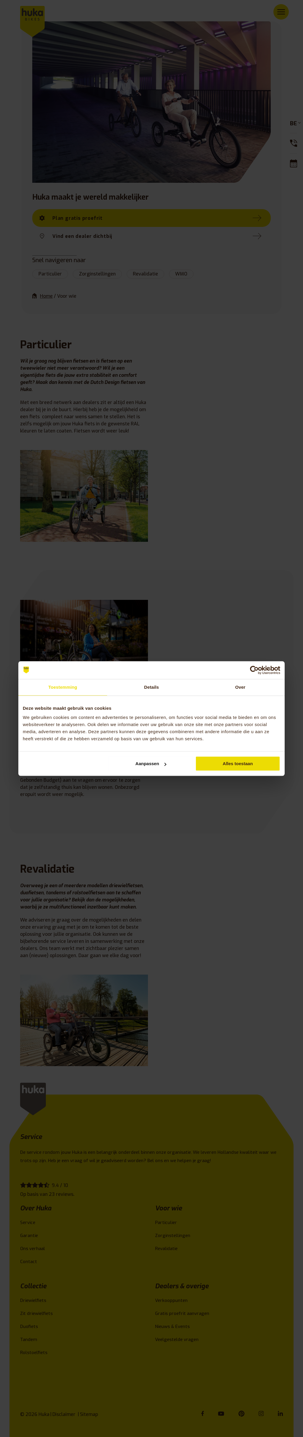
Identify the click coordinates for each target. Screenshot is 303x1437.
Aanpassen (151, 763)
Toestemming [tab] (62, 687)
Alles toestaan (238, 763)
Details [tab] (151, 687)
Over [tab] (240, 687)
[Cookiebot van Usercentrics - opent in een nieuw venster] (254, 670)
